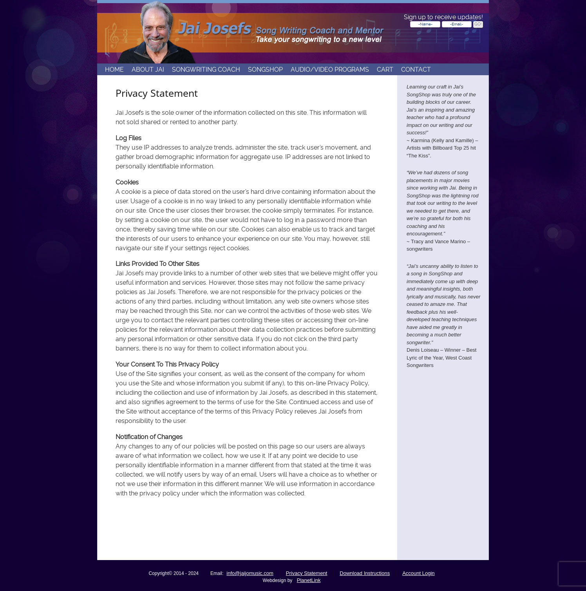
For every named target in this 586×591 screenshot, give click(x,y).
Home (114, 70)
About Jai (148, 70)
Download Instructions (365, 573)
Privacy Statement (306, 573)
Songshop (265, 70)
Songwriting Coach (206, 70)
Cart (385, 70)
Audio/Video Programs (330, 70)
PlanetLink (309, 580)
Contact (416, 70)
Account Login (418, 573)
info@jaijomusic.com (249, 573)
